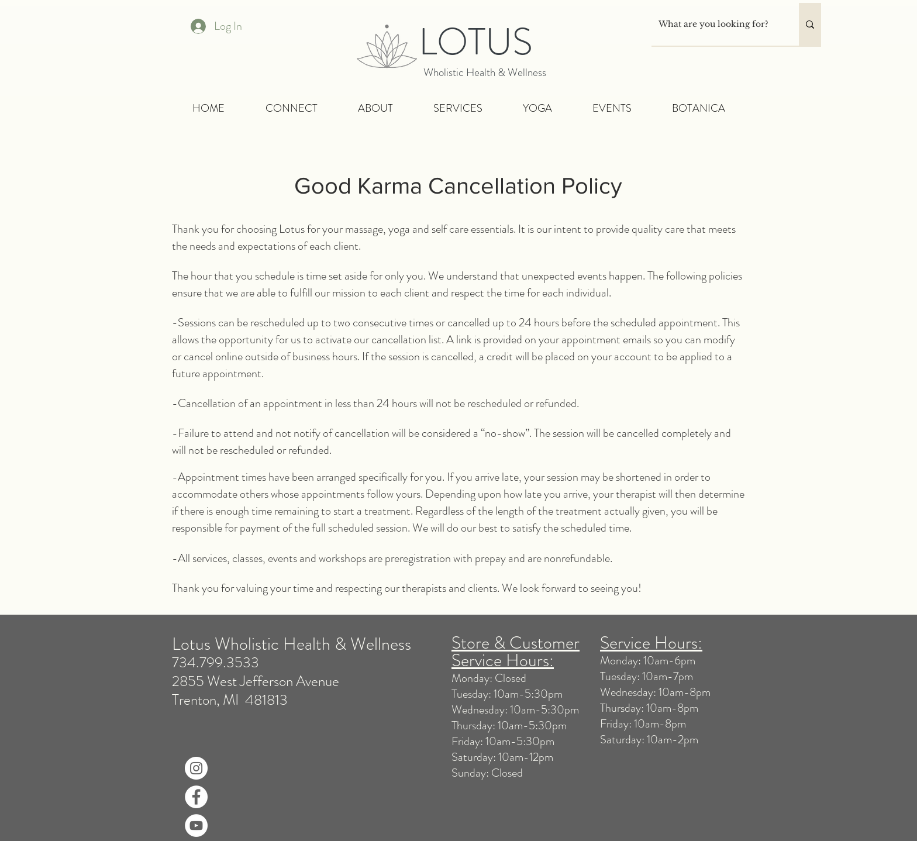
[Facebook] (196, 796)
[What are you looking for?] (716, 24)
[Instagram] (196, 768)
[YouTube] (196, 825)
